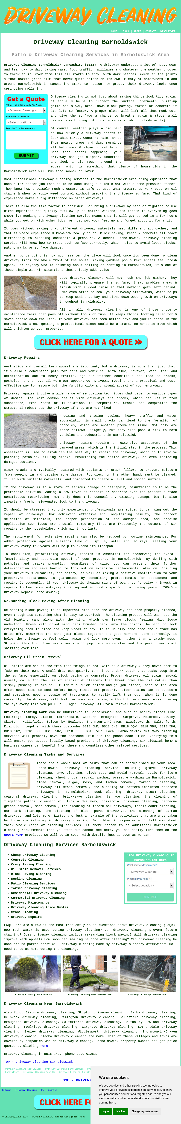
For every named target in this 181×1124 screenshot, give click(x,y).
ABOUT (137, 31)
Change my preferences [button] (145, 1111)
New (42, 1090)
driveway (26, 487)
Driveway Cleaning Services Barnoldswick (60, 845)
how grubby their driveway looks (136, 84)
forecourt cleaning (157, 782)
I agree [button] (105, 1111)
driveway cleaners (86, 278)
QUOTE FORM (13, 835)
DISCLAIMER (167, 31)
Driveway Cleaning (26, 1090)
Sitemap (6, 1090)
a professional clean (76, 324)
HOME (114, 31)
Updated (52, 1090)
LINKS (125, 31)
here (44, 1046)
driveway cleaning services (64, 179)
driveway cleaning (82, 768)
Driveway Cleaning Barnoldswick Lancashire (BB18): (51, 65)
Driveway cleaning (67, 96)
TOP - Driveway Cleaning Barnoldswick (38, 1062)
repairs (10, 587)
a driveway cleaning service (64, 216)
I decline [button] (120, 1111)
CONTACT (150, 31)
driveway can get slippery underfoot (86, 157)
